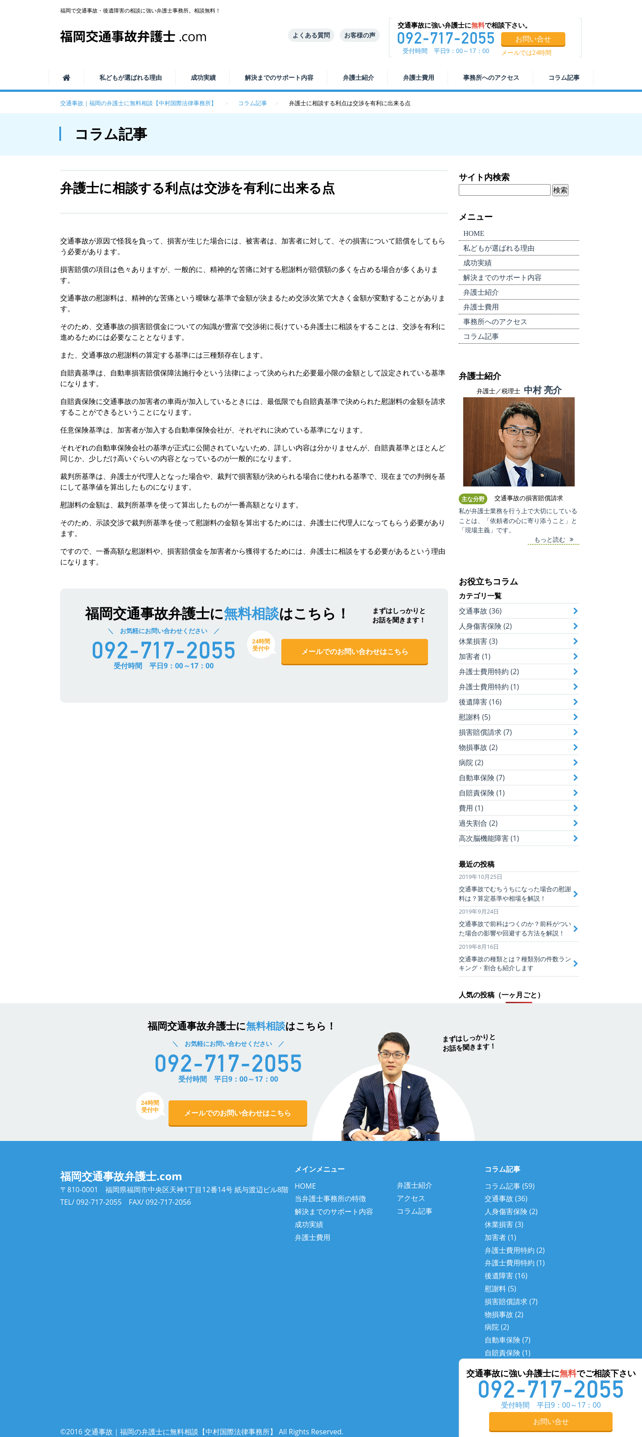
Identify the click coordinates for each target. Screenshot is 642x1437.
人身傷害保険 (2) (485, 626)
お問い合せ (533, 39)
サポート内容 (279, 77)
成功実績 (203, 77)
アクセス (411, 1198)
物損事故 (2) (478, 747)
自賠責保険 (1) (482, 793)
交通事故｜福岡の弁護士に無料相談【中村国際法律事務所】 (138, 103)
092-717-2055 (99, 1202)
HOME (305, 1186)
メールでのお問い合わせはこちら (354, 651)
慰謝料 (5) (474, 717)
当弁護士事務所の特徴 (330, 1198)
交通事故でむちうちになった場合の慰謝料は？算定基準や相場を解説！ (515, 893)
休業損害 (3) (478, 641)
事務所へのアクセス (491, 77)
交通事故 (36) (480, 611)
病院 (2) (471, 762)
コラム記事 (564, 77)
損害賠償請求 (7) (485, 732)
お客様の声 (359, 35)
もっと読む (549, 539)
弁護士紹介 (358, 77)
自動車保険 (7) (482, 777)
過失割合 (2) (478, 823)
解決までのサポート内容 (334, 1211)
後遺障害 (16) (480, 702)
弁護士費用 (418, 77)
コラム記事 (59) (510, 1186)
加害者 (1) (474, 656)
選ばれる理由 (130, 77)
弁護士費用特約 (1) (489, 687)
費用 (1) (471, 808)
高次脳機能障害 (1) (489, 838)
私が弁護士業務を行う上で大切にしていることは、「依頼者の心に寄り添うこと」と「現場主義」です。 (518, 520)
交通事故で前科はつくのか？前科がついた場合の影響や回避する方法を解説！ (515, 928)
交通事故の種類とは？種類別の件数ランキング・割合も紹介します (515, 963)
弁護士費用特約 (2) (489, 671)
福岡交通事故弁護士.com (121, 1176)
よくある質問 (311, 35)
